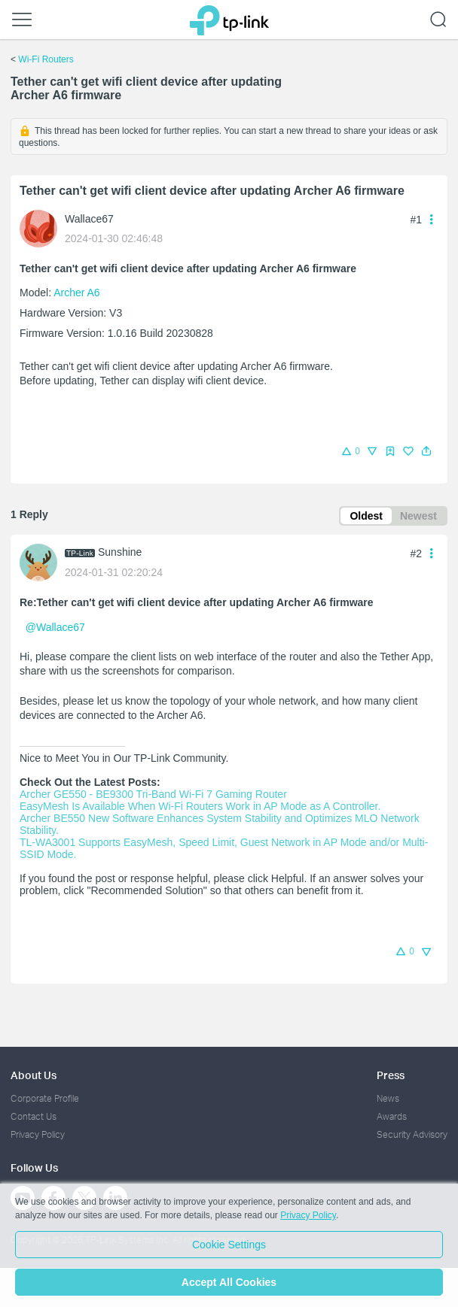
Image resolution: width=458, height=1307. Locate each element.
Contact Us (33, 1116)
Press (391, 1075)
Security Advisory (412, 1134)
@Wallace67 (55, 627)
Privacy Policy (38, 1134)
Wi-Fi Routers (45, 59)
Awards (392, 1116)
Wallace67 (89, 219)
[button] (426, 451)
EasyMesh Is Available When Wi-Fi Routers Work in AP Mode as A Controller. (200, 806)
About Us (33, 1075)
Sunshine (120, 552)
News (388, 1098)
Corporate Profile (45, 1098)
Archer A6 (76, 293)
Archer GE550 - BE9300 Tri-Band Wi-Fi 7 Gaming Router (153, 794)
